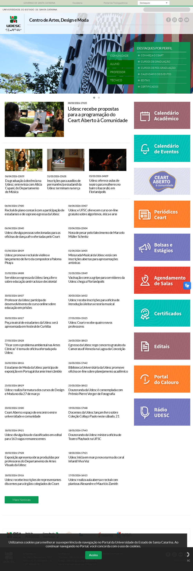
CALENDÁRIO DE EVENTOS (156, 74)
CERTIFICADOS (149, 86)
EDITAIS (145, 80)
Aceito (93, 555)
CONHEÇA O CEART (152, 55)
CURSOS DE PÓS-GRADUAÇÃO (158, 68)
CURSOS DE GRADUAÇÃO (155, 61)
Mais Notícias (22, 499)
